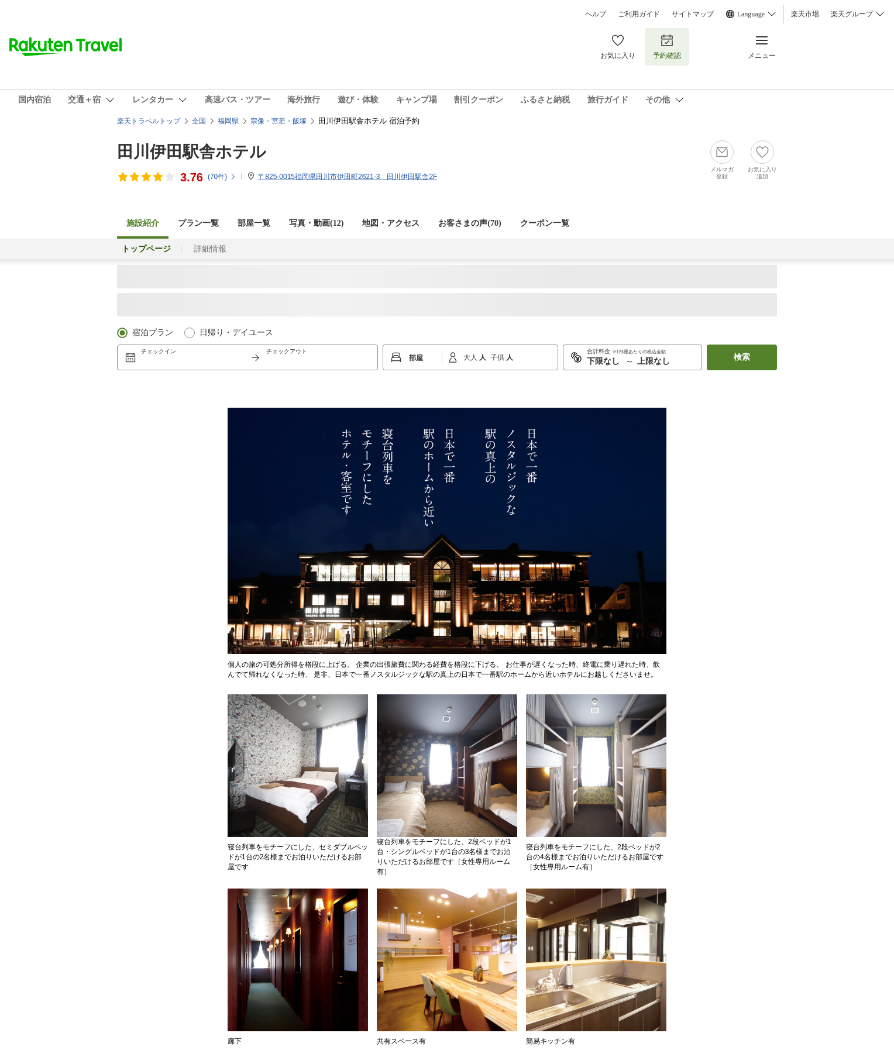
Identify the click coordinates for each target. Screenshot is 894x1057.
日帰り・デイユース (236, 332)
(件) (222, 176)
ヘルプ (595, 14)
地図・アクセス (391, 223)
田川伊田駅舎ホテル (191, 152)
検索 (742, 357)
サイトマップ (693, 14)
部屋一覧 (254, 223)
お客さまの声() (469, 223)
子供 (498, 357)
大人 (471, 357)
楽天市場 (805, 14)
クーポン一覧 (544, 223)
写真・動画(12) (316, 223)
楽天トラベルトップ (148, 121)
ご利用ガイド (639, 14)
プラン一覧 (198, 223)
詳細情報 (210, 249)
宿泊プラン (152, 332)
